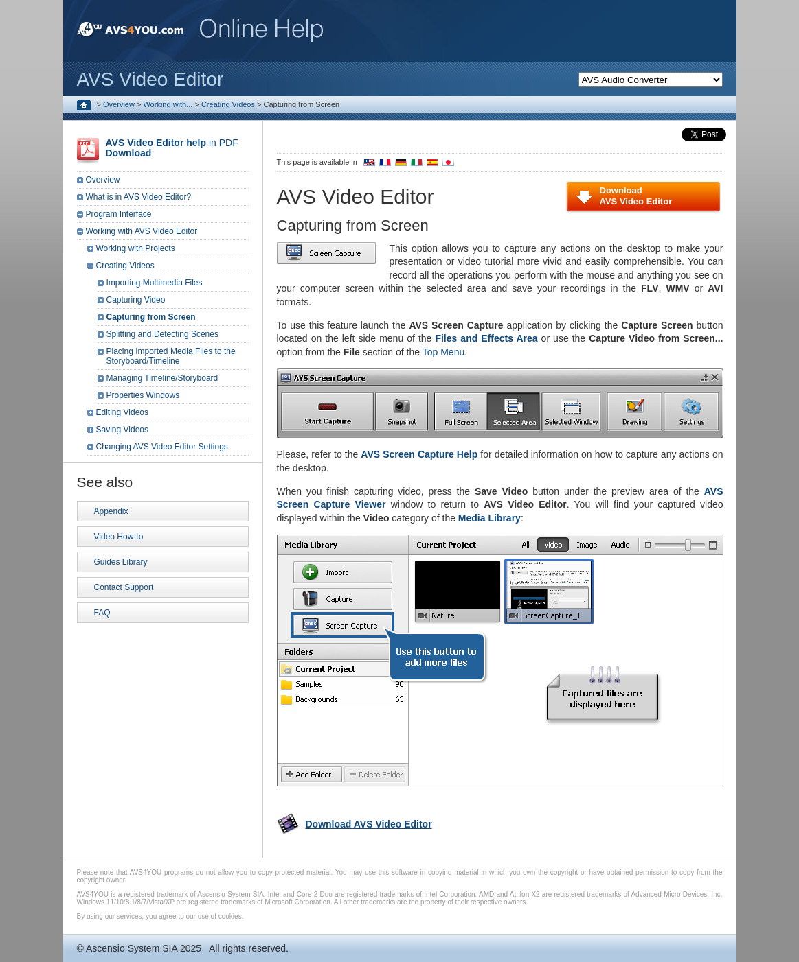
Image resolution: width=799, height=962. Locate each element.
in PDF (172, 148)
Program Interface (119, 214)
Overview (119, 104)
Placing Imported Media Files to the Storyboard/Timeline (171, 356)
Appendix (111, 511)
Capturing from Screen (151, 317)
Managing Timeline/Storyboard (162, 378)
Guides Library (121, 562)
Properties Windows (143, 395)
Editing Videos (122, 412)
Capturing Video (136, 300)
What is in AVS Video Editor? (139, 197)
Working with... (167, 104)
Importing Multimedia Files (154, 283)
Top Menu (443, 352)
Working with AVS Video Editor (142, 231)
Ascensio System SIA (131, 948)
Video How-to (119, 536)
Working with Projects (135, 248)
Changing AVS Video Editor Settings (162, 446)
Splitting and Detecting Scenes (162, 334)
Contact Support (124, 587)
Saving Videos (122, 429)
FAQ (102, 613)
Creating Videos (228, 104)
